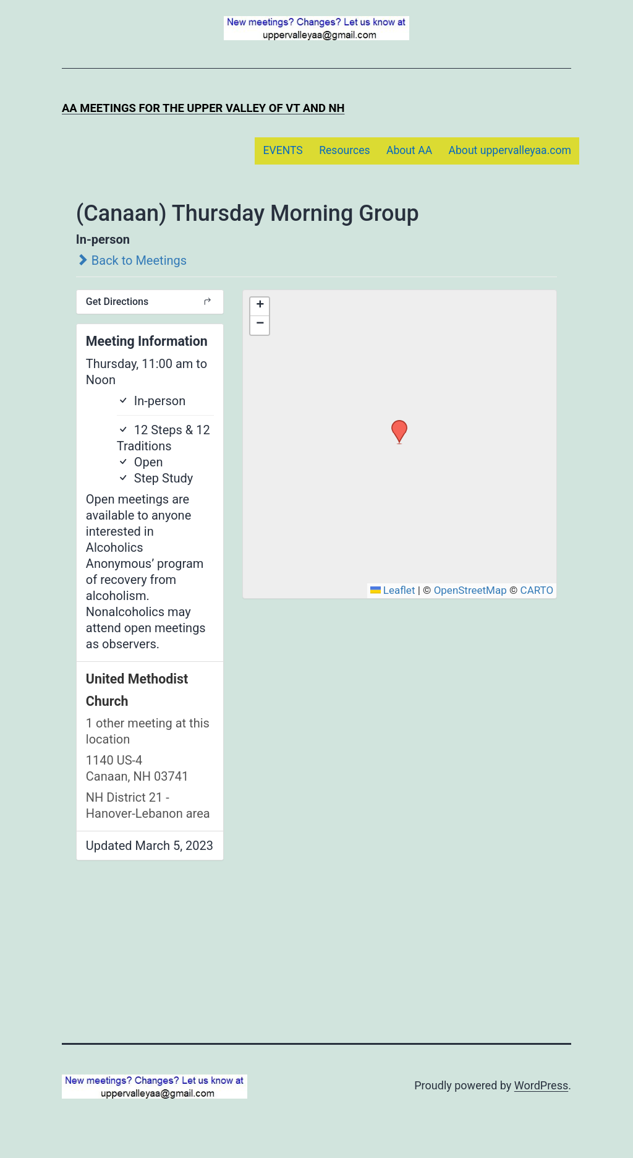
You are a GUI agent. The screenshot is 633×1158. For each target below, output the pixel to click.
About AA (409, 150)
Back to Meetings (131, 260)
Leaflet (392, 590)
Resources (344, 150)
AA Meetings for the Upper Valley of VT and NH (203, 107)
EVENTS (282, 150)
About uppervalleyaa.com (510, 150)
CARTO (537, 590)
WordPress (541, 1085)
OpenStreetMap (470, 590)
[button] (395, 423)
